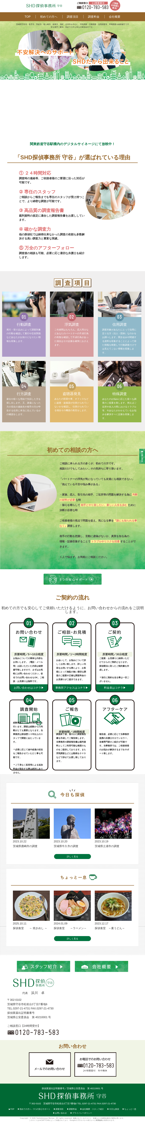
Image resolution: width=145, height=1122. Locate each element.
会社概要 (114, 16)
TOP (28, 16)
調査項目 (72, 16)
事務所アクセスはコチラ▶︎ (71, 687)
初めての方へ (48, 16)
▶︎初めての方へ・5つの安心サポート (34, 1109)
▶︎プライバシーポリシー (81, 1113)
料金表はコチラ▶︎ (115, 687)
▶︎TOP (11, 1109)
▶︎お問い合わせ (60, 1113)
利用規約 (99, 1120)
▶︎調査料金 (72, 1109)
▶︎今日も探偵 (113, 1109)
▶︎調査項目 (59, 1109)
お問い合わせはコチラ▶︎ (29, 687)
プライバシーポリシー (85, 1120)
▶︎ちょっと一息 (129, 1109)
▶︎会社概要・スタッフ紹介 (92, 1109)
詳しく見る (72, 856)
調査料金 (93, 16)
